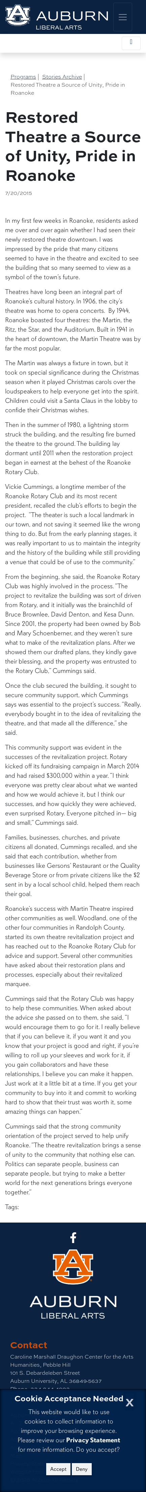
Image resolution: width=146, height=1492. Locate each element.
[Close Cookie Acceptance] (129, 1400)
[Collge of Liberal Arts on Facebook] (73, 1239)
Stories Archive (62, 76)
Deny (82, 1469)
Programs (23, 76)
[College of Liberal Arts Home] (56, 17)
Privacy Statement (93, 1440)
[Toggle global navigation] (122, 17)
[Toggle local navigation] (131, 43)
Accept (58, 1469)
